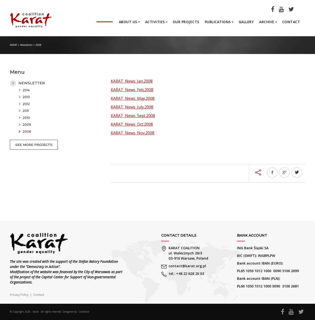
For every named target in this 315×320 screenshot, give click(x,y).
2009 (27, 124)
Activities (155, 21)
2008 (27, 131)
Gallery (246, 21)
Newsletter (26, 45)
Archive (266, 21)
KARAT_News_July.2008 (132, 107)
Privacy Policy (19, 295)
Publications (218, 21)
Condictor (83, 311)
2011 (26, 111)
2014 (26, 90)
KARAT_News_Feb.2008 (132, 89)
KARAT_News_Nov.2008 (132, 133)
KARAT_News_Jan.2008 (132, 81)
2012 (26, 104)
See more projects (33, 145)
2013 (26, 97)
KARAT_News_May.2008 (133, 98)
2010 (26, 118)
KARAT (13, 45)
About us (128, 21)
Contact (291, 21)
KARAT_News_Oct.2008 (132, 124)
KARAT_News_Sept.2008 (133, 115)
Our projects (186, 21)
